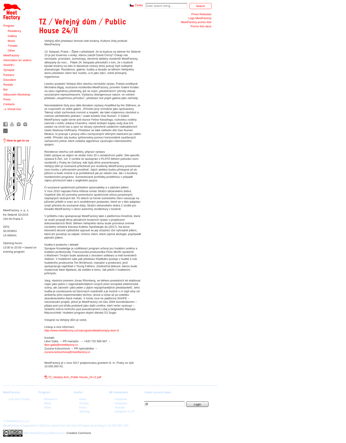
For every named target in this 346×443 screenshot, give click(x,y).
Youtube (120, 407)
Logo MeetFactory (199, 18)
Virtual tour (12, 109)
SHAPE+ (9, 65)
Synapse (9, 70)
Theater (13, 45)
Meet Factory (12, 12)
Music (11, 40)
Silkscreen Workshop (16, 94)
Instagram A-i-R (124, 411)
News (82, 399)
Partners (8, 75)
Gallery (12, 36)
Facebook (121, 399)
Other (11, 50)
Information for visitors (17, 60)
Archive (84, 403)
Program (8, 25)
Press (7, 99)
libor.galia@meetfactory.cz (61, 344)
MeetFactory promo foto (196, 22)
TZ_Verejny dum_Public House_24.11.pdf (74, 377)
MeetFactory (11, 55)
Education (9, 79)
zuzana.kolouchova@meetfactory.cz (67, 352)
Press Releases (201, 14)
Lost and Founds (19, 399)
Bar (5, 89)
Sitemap (84, 411)
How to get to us (16, 140)
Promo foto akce (200, 26)
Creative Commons (78, 433)
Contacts (9, 104)
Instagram (121, 403)
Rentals (8, 84)
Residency (14, 31)
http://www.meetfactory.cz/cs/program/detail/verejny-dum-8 (81, 330)
